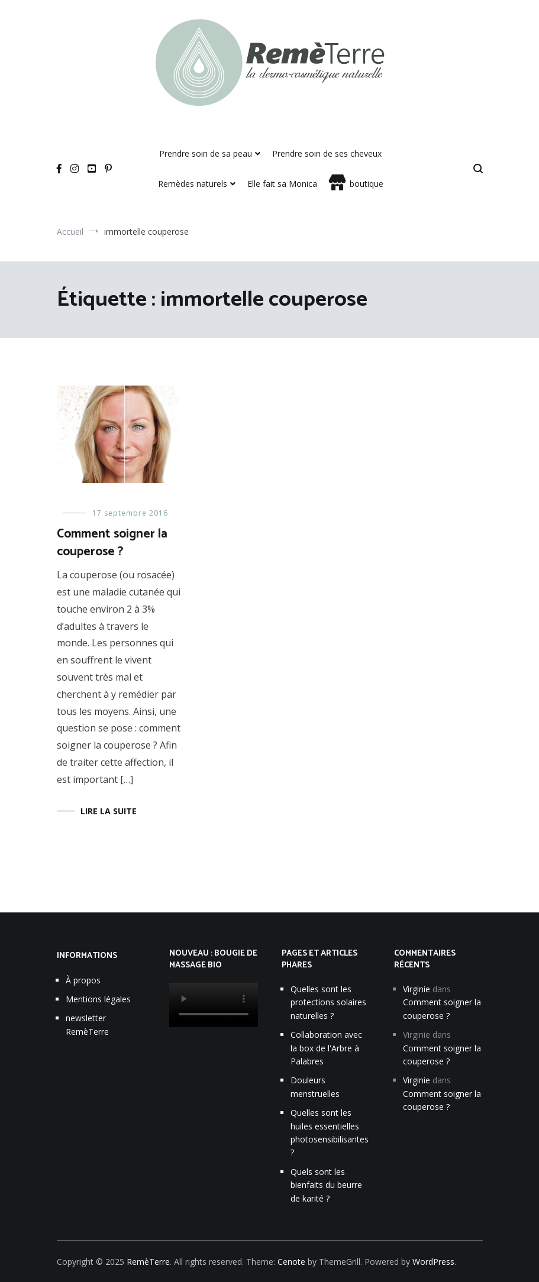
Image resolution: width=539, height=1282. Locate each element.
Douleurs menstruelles (315, 1086)
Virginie (416, 989)
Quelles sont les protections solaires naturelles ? (328, 1002)
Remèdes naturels (192, 183)
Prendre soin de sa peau (205, 153)
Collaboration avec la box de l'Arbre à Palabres (326, 1048)
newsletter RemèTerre (87, 1024)
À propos (83, 980)
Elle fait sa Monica (282, 183)
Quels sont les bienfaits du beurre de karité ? (326, 1185)
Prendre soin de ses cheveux (327, 153)
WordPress (433, 1261)
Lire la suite (108, 811)
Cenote (291, 1261)
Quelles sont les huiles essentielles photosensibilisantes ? (330, 1132)
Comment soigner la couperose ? (112, 542)
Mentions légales (98, 999)
